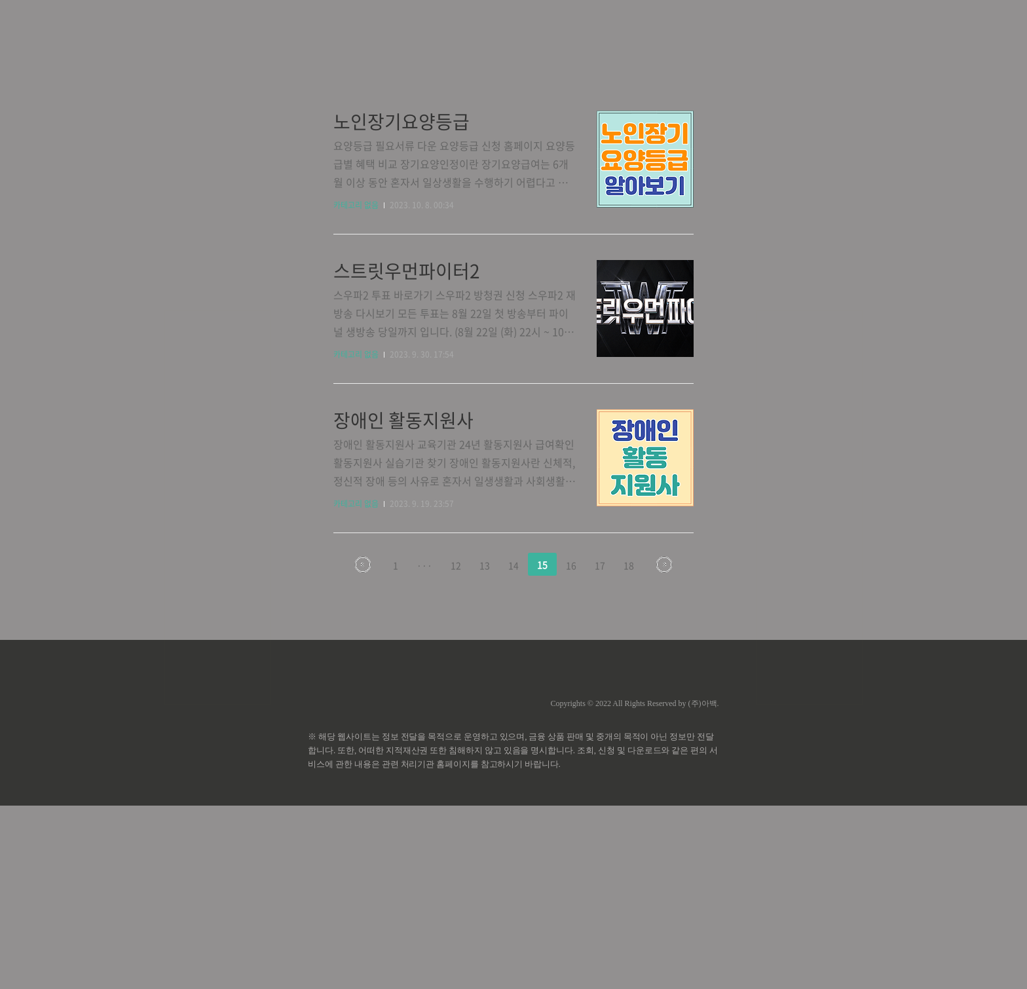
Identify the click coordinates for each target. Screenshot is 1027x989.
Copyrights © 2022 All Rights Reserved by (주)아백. (634, 886)
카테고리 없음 (356, 388)
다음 (664, 748)
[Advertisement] (513, 124)
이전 (363, 748)
